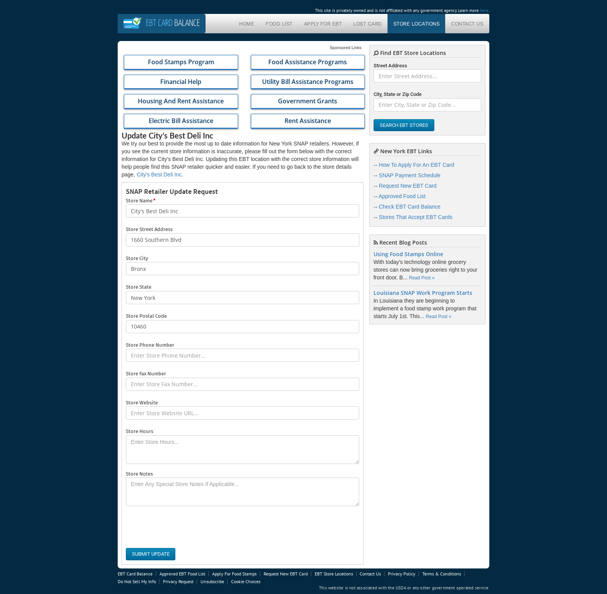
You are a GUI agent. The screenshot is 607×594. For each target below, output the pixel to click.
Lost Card (367, 24)
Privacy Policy (401, 574)
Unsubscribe (212, 581)
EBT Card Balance (135, 574)
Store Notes (139, 474)
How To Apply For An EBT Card (416, 165)
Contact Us (467, 24)
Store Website (142, 403)
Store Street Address (149, 229)
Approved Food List (402, 196)
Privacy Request (178, 581)
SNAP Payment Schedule (410, 175)
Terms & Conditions (441, 574)
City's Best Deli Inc (159, 174)
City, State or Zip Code (398, 94)
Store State (138, 287)
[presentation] (184, 527)
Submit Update (151, 554)
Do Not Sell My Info (137, 581)
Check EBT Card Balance (410, 207)
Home (246, 24)
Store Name (140, 201)
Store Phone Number (150, 345)
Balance (173, 23)
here (484, 10)
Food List (279, 24)
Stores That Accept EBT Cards (416, 217)
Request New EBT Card (408, 186)
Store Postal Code (146, 316)
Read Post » (421, 278)
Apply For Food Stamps (234, 574)
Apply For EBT (323, 24)
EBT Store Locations (334, 574)
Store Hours (139, 431)
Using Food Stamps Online (408, 254)
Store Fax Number (146, 374)
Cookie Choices (246, 581)
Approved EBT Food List (182, 574)
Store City (137, 258)
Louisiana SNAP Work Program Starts (423, 292)
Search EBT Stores (404, 125)
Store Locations (416, 24)
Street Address (390, 65)
